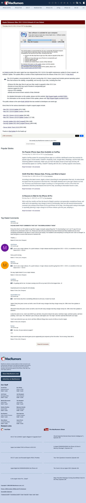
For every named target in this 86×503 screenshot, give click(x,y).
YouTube (7, 429)
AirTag (58, 7)
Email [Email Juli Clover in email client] (2, 397)
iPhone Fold (18, 7)
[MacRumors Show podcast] (49, 3)
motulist (13, 221)
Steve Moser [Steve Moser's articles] (4, 419)
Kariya (12, 326)
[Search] (81, 3)
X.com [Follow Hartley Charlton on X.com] (6, 410)
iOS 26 (76, 7)
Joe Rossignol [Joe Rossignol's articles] (20, 393)
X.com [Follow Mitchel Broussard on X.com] (6, 403)
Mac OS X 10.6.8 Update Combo (13, 111)
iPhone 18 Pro (7, 7)
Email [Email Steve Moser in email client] (2, 422)
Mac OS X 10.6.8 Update (10, 109)
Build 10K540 (25, 101)
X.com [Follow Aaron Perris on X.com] (21, 422)
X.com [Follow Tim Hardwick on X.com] (21, 403)
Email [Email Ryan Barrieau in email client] (18, 416)
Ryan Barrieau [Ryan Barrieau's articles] (20, 413)
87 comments (36, 189)
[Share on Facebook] (81, 136)
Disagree (24, 240)
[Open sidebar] (84, 3)
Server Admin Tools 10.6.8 (11, 127)
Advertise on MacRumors (11, 379)
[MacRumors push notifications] (68, 3)
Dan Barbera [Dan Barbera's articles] (4, 413)
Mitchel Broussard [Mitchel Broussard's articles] (5, 400)
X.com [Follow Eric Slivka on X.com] (21, 390)
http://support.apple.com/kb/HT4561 (56, 96)
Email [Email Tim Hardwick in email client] (18, 403)
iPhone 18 (67, 7)
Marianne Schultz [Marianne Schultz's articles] (21, 406)
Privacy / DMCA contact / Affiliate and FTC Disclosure (13, 488)
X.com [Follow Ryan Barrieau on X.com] (21, 416)
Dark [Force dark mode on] (37, 494)
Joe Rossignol (49, 154)
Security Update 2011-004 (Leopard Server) (16, 123)
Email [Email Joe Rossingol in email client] (18, 397)
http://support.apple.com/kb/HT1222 (57, 98)
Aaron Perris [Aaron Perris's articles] (20, 419)
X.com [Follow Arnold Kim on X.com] (6, 390)
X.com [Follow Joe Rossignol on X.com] (21, 397)
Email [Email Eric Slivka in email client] (18, 390)
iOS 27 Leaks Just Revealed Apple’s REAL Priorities (25, 457)
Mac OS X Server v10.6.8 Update (13, 115)
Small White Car (15, 294)
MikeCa (13, 262)
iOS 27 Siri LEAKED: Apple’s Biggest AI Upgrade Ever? (26, 436)
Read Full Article (26, 167)
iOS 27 (28, 7)
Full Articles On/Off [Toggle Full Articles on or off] (15, 494)
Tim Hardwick (49, 176)
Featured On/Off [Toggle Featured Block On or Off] (5, 494)
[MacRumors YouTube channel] (64, 3)
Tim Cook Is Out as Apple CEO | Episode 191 (66, 468)
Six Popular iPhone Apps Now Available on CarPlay (42, 152)
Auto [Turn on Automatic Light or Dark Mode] (31, 494)
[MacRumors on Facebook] (56, 3)
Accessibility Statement (6, 491)
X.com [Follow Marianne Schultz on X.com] (21, 410)
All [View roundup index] (84, 7)
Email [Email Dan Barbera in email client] (2, 416)
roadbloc (13, 279)
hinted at (7, 72)
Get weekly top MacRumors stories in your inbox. (43, 140)
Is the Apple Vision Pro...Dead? (19, 478)
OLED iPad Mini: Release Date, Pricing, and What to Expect (45, 174)
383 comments (7, 135)
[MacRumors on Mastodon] (61, 3)
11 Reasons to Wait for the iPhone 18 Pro (38, 196)
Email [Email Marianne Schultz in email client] (18, 410)
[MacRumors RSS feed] (71, 3)
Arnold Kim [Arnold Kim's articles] (4, 387)
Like (20, 240)
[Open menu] (2, 3)
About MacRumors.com (11, 373)
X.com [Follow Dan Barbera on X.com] (6, 416)
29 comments (36, 167)
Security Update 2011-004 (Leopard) (14, 121)
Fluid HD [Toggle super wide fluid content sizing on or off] (26, 494)
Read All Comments (43, 344)
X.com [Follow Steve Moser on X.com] (6, 422)
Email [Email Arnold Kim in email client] (2, 390)
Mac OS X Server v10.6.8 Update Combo (15, 117)
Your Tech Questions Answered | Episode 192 (66, 457)
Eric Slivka (29, 26)
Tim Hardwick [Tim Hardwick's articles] (20, 400)
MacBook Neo (38, 7)
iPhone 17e (49, 7)
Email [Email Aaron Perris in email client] (18, 422)
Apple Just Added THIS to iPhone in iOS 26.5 (23, 447)
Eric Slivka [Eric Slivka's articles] (19, 387)
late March (70, 74)
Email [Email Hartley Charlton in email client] (2, 410)
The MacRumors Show (57, 429)
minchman (14, 244)
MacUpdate (12, 131)
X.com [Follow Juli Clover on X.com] (6, 397)
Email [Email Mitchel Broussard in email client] (2, 403)
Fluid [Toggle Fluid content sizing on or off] (22, 494)
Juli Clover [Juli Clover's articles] (3, 393)
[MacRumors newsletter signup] (74, 3)
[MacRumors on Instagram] (53, 3)
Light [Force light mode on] (34, 494)
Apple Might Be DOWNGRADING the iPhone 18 (24, 468)
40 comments (36, 210)
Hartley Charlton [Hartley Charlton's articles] (5, 406)
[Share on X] (77, 136)
